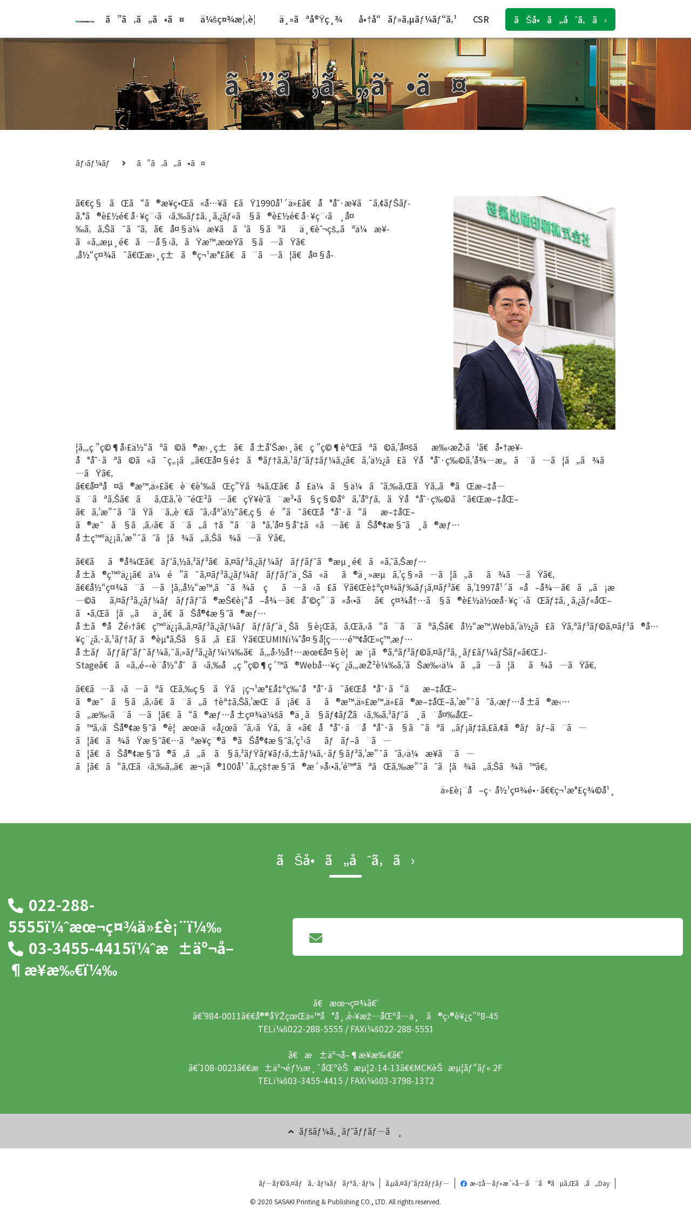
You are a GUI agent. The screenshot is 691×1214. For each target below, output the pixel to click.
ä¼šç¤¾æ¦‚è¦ (231, 18)
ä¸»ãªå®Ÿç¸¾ (311, 18)
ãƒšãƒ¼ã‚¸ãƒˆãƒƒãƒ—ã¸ (345, 1131)
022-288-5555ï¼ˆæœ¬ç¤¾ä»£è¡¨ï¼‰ (114, 915)
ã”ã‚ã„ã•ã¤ (144, 18)
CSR (481, 18)
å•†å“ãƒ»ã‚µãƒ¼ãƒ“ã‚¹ (407, 18)
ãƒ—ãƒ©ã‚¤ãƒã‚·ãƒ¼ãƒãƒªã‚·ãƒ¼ (317, 1183)
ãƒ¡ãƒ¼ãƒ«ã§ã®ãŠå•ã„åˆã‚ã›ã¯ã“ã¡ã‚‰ (487, 944)
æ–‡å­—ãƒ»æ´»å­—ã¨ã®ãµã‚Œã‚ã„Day (534, 1183)
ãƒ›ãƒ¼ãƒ (93, 162)
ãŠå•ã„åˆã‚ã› (560, 19)
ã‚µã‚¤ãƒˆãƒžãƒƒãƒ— (417, 1183)
